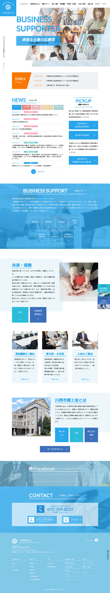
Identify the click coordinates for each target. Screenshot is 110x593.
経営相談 (32, 563)
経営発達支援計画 (34, 576)
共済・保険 (50, 563)
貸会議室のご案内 (69, 559)
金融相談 (32, 570)
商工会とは (14, 563)
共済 (48, 559)
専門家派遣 (32, 573)
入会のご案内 (68, 567)
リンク (66, 578)
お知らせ (85, 559)
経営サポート (33, 559)
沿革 (13, 566)
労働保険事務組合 (51, 566)
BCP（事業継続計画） (35, 579)
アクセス (67, 574)
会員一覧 (67, 570)
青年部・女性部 (69, 563)
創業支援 (32, 566)
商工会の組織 (15, 570)
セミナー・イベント (88, 563)
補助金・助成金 (87, 567)
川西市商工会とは (16, 559)
